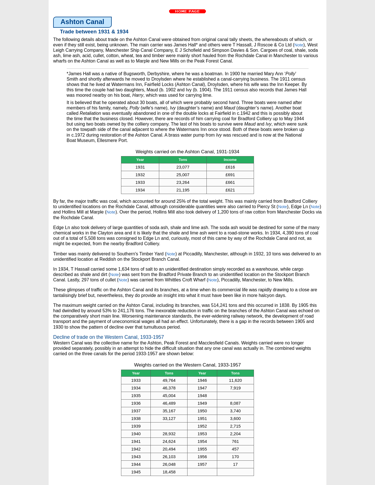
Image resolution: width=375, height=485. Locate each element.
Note (298, 44)
